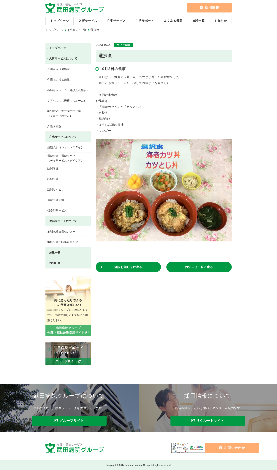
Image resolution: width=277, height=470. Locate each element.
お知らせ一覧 (77, 29)
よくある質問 (173, 20)
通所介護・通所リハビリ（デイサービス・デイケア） (65, 158)
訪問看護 (52, 168)
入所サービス (88, 20)
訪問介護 (52, 179)
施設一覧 (198, 20)
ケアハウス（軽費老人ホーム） (66, 100)
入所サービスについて (63, 58)
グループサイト (71, 421)
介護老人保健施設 (58, 69)
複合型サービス (57, 210)
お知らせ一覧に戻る (199, 267)
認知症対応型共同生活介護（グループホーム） (64, 113)
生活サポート (144, 20)
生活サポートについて (63, 221)
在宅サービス (116, 20)
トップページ (59, 20)
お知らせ (220, 20)
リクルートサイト (210, 421)
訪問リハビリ (55, 189)
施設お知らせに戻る (128, 267)
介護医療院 (54, 126)
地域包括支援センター (61, 231)
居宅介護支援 (55, 200)
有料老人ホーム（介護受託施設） (68, 90)
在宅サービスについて (63, 136)
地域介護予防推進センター (64, 241)
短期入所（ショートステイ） (65, 147)
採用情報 (209, 8)
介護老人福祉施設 (58, 79)
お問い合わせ (202, 448)
